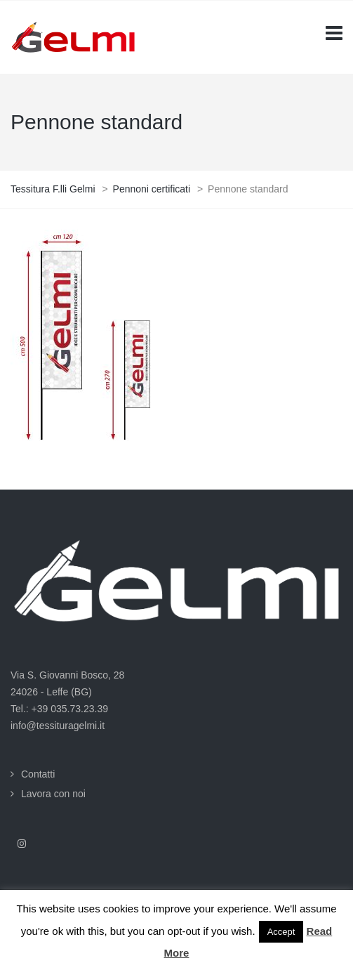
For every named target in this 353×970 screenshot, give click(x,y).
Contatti (38, 774)
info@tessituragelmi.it (58, 725)
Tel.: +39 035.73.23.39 (59, 708)
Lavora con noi (53, 793)
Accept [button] (281, 931)
